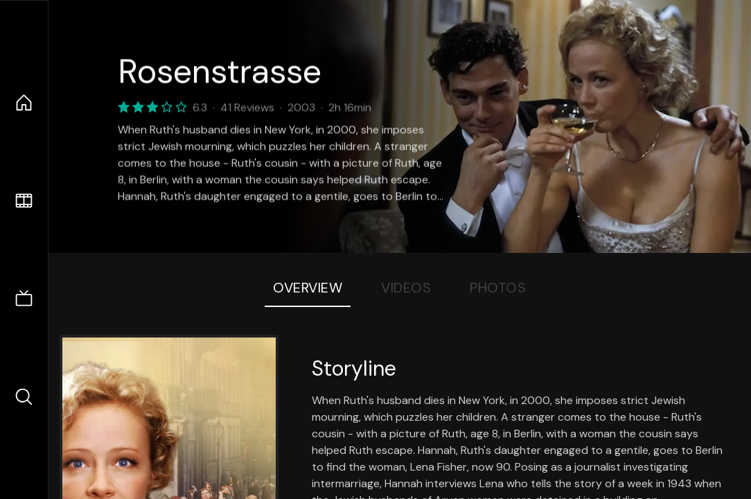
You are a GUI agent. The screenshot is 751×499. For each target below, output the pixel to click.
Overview (307, 288)
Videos (406, 288)
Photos (498, 288)
